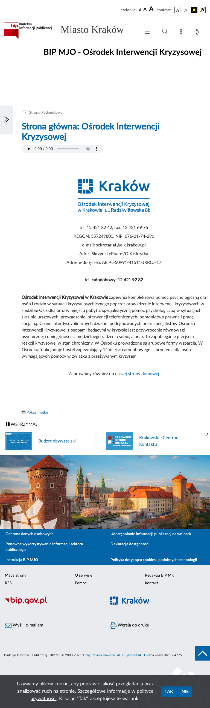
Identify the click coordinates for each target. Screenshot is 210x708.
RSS (8, 583)
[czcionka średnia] (145, 10)
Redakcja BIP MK (159, 575)
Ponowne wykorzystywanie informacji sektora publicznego (44, 547)
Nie (185, 691)
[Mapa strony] (182, 33)
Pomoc (81, 583)
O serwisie (83, 575)
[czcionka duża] (152, 9)
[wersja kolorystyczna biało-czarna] (185, 10)
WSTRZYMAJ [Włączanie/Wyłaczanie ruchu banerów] (21, 424)
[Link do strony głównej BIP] (69, 30)
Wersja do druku (129, 625)
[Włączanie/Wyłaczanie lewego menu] (6, 120)
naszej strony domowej (137, 374)
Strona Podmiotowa (46, 113)
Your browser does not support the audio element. (63, 149)
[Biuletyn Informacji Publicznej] (52, 604)
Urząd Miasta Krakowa (99, 655)
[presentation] (207, 434)
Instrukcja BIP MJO (21, 560)
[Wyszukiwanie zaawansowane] (165, 31)
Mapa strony (15, 575)
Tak (169, 691)
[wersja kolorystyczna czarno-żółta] (194, 10)
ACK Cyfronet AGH (131, 655)
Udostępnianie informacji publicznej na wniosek (150, 534)
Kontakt (151, 583)
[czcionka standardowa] (140, 10)
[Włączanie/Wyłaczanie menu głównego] (147, 32)
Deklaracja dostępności (130, 544)
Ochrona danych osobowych (29, 534)
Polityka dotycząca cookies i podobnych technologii (153, 560)
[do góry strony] (202, 653)
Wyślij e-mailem (24, 625)
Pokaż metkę (37, 412)
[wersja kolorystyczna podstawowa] (177, 10)
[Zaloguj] (198, 33)
